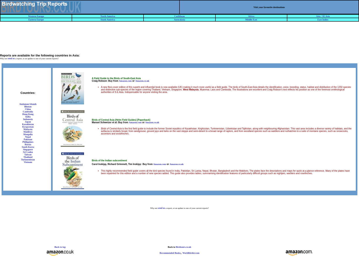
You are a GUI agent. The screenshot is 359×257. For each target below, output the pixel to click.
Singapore (28, 149)
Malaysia (28, 129)
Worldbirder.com (190, 253)
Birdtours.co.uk (183, 247)
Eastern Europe (36, 19)
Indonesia (28, 119)
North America (108, 16)
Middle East (251, 19)
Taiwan (27, 154)
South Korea (28, 147)
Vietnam (28, 162)
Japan (28, 121)
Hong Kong (27, 114)
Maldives (28, 132)
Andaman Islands (27, 104)
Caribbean (179, 16)
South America (108, 19)
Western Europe (36, 16)
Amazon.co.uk (142, 81)
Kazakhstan (28, 124)
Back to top (60, 247)
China (28, 109)
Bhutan (28, 106)
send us (11, 58)
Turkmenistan (28, 159)
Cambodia (28, 111)
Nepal (28, 137)
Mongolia (28, 134)
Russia (28, 144)
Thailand (28, 157)
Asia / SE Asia (323, 16)
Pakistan (28, 139)
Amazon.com (125, 81)
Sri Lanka (28, 152)
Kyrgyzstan (27, 127)
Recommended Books (170, 253)
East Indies (323, 19)
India (28, 116)
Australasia (179, 19)
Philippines (27, 142)
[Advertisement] (179, 39)
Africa (251, 16)
